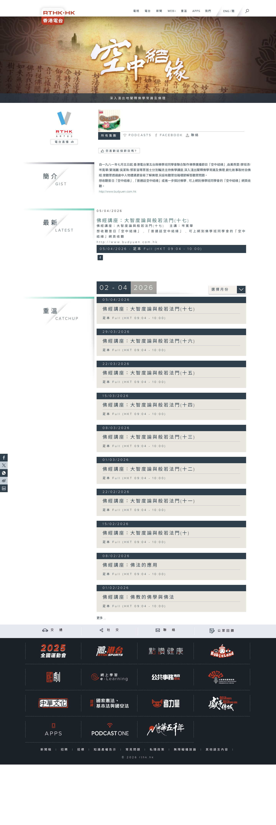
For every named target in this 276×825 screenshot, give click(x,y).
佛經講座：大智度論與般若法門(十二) (149, 469)
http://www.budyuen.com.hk (117, 191)
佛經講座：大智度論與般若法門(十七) (143, 220)
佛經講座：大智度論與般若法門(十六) (149, 341)
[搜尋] (247, 10)
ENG (226, 11)
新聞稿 (47, 749)
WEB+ (170, 13)
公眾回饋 (226, 631)
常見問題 (134, 749)
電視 (134, 13)
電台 (146, 13)
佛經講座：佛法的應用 (130, 565)
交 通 (57, 630)
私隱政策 (158, 749)
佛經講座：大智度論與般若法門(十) (146, 533)
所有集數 (109, 136)
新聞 (157, 13)
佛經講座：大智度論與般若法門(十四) (149, 405)
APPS (195, 13)
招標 (82, 749)
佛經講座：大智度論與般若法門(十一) (149, 501)
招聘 (65, 749)
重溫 (182, 13)
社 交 (113, 630)
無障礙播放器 (186, 749)
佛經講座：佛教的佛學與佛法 (139, 597)
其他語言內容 (218, 749)
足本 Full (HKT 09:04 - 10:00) (134, 318)
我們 (206, 13)
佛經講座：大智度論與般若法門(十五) (149, 373)
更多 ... (101, 618)
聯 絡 (169, 630)
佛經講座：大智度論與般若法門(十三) (149, 437)
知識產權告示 (106, 749)
